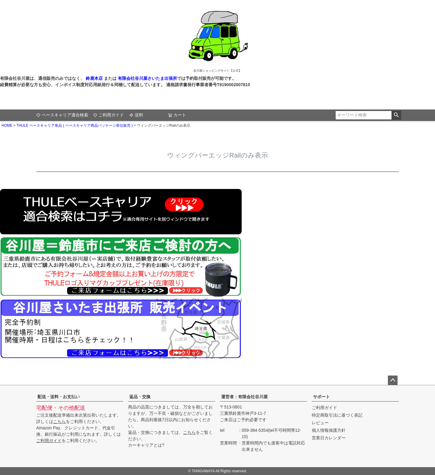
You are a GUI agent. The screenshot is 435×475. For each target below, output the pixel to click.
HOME (7, 125)
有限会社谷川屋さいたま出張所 (147, 78)
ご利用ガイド (108, 114)
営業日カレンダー (329, 437)
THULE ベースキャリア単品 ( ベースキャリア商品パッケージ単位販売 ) (74, 125)
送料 (136, 114)
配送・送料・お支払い (58, 396)
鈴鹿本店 (94, 78)
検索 (396, 115)
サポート (321, 396)
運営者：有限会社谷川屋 (244, 396)
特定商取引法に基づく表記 (337, 415)
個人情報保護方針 (329, 430)
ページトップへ (393, 380)
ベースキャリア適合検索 (62, 114)
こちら (59, 421)
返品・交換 (139, 396)
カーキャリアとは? (146, 445)
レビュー (320, 422)
